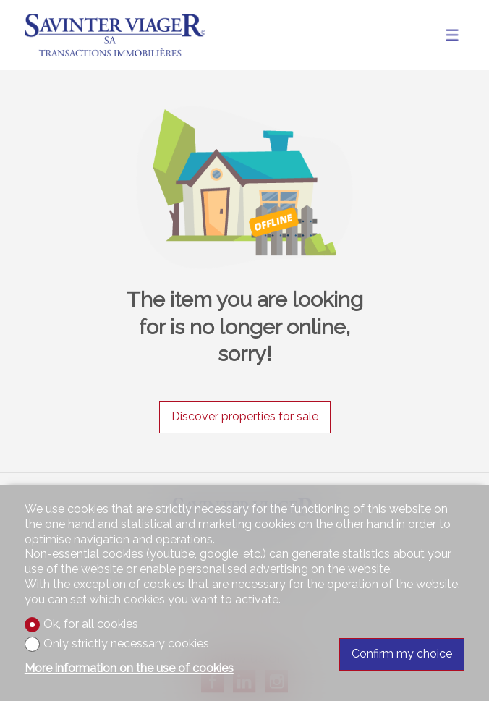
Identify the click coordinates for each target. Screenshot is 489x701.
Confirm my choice (402, 653)
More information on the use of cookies (129, 668)
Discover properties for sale (244, 416)
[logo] (115, 35)
